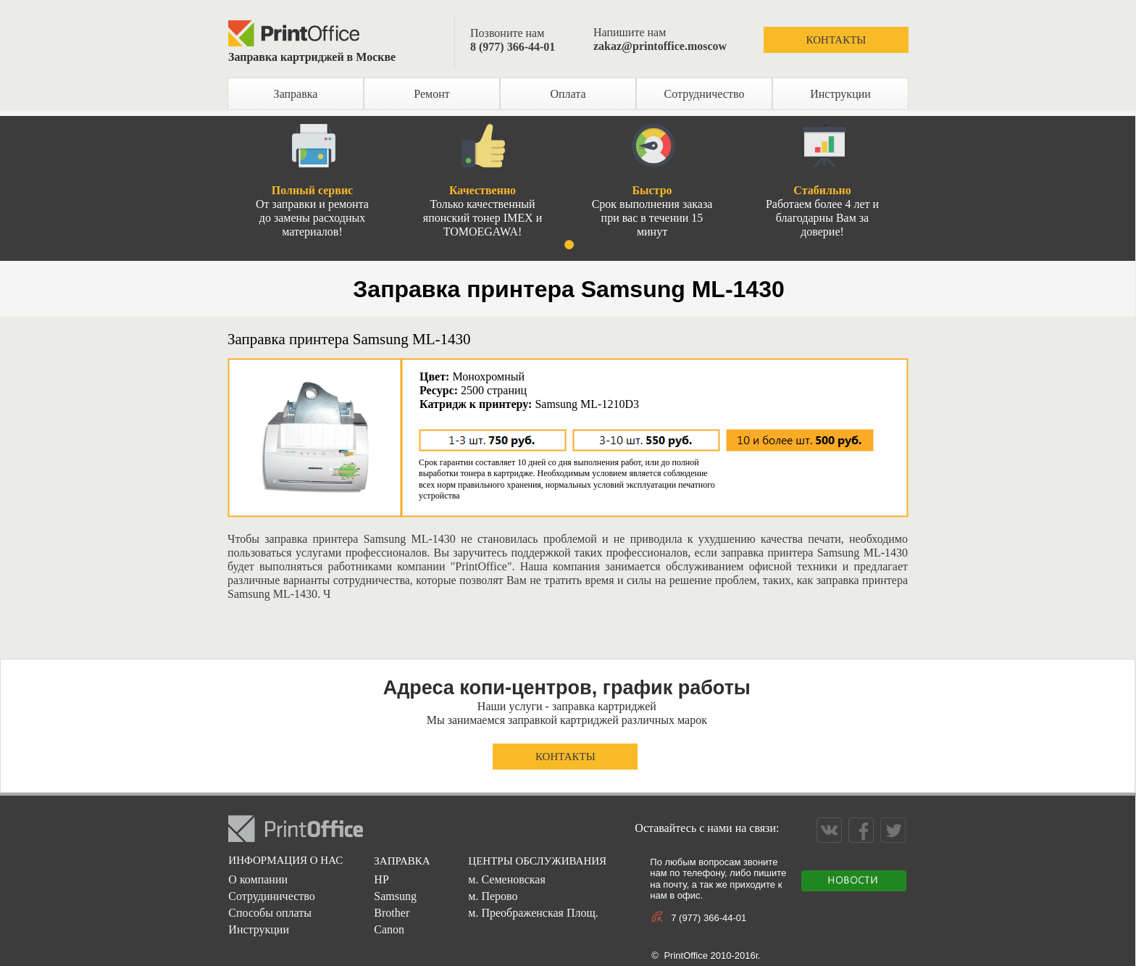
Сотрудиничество (271, 896)
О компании (258, 879)
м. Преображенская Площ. (533, 913)
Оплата (567, 94)
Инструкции (840, 94)
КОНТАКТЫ (836, 40)
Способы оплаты (270, 913)
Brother (391, 913)
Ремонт (431, 94)
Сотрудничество (704, 94)
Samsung (395, 896)
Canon (389, 929)
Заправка (296, 94)
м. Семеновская (506, 879)
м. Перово (492, 896)
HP (381, 879)
